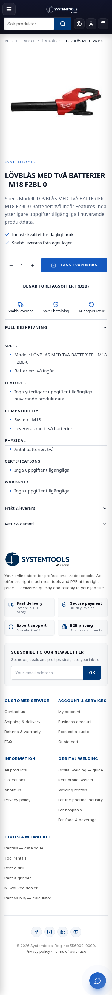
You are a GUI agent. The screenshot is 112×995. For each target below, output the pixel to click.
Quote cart (68, 741)
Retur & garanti (56, 524)
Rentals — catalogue (23, 848)
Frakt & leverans (56, 508)
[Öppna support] (97, 980)
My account (69, 711)
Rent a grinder (17, 878)
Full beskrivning (56, 327)
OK (92, 672)
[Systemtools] (62, 9)
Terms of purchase (69, 951)
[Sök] (62, 24)
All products (15, 770)
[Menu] (9, 9)
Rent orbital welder (75, 779)
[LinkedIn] (62, 932)
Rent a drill (14, 867)
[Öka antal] (33, 265)
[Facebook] (36, 932)
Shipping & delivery (22, 721)
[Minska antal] (11, 265)
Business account (75, 721)
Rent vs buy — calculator (27, 898)
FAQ (8, 741)
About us (12, 789)
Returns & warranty (22, 731)
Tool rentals (15, 858)
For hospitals (70, 809)
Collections (14, 779)
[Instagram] (49, 932)
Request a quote (73, 731)
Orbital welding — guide (80, 770)
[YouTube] (75, 932)
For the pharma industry (80, 799)
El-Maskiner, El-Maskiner (39, 41)
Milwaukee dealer (21, 887)
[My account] (91, 23)
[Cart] (103, 23)
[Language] (79, 23)
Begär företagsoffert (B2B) (56, 286)
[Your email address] (47, 673)
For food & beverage (77, 819)
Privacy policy (17, 799)
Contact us (14, 711)
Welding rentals (72, 789)
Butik (9, 41)
